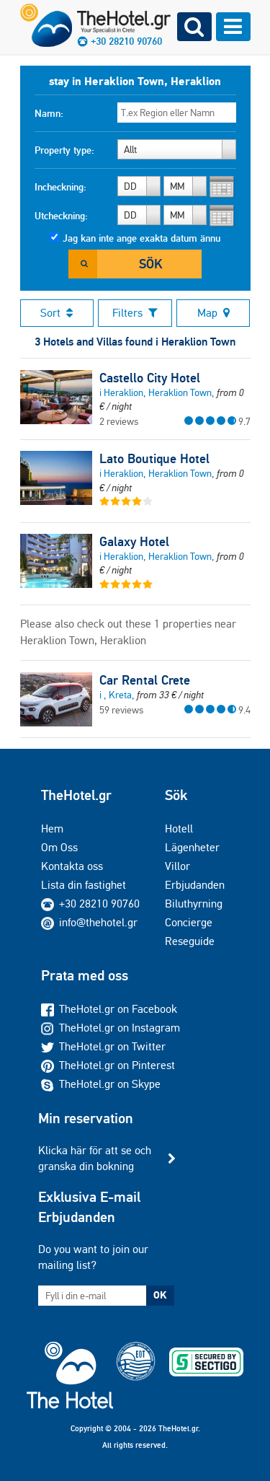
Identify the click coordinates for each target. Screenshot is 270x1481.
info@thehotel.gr (89, 922)
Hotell (179, 828)
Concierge (188, 922)
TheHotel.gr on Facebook (109, 1009)
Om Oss (59, 847)
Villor (177, 866)
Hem (52, 828)
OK (159, 1294)
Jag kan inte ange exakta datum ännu (141, 238)
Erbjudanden (195, 885)
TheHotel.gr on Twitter (103, 1046)
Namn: (49, 113)
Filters (135, 313)
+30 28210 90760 (99, 903)
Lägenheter (192, 847)
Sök (150, 263)
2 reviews (118, 421)
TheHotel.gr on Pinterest (108, 1065)
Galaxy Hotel (134, 542)
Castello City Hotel (149, 378)
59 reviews (121, 709)
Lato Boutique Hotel (154, 459)
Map (213, 313)
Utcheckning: (61, 215)
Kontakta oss (72, 866)
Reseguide (190, 941)
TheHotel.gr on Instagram (110, 1027)
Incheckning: (60, 186)
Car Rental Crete (144, 680)
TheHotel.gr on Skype (101, 1084)
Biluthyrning (193, 903)
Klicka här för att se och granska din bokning (94, 1158)
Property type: (64, 150)
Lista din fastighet (83, 885)
